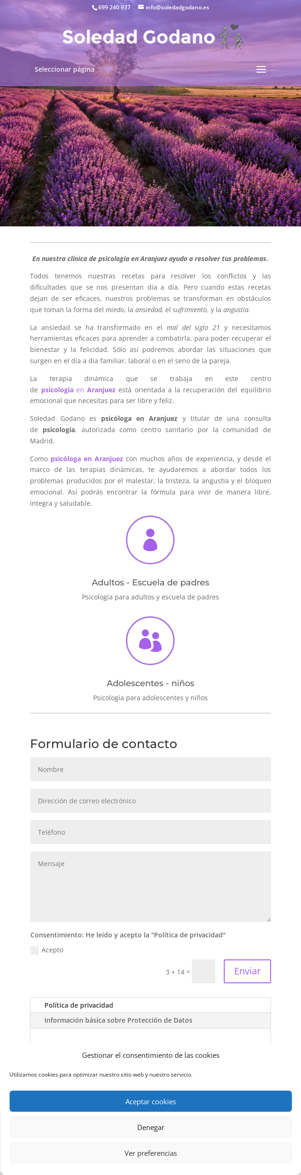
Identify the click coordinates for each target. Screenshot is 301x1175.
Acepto (46, 950)
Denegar (150, 1127)
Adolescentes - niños (150, 683)
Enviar (247, 971)
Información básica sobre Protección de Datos (118, 1020)
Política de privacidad (78, 1005)
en (78, 389)
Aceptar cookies (150, 1101)
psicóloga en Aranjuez (87, 458)
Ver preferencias (151, 1153)
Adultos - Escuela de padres (150, 582)
